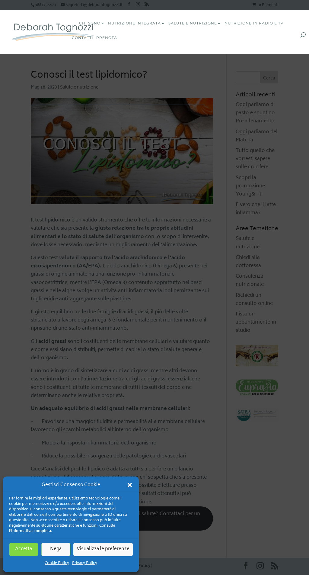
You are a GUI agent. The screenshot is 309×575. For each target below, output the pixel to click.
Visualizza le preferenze (103, 549)
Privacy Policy (84, 563)
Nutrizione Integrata (134, 23)
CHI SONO (89, 23)
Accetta (23, 549)
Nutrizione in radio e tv (254, 23)
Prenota (106, 38)
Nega (56, 549)
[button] (130, 485)
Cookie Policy (57, 563)
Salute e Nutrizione (192, 23)
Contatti (82, 38)
